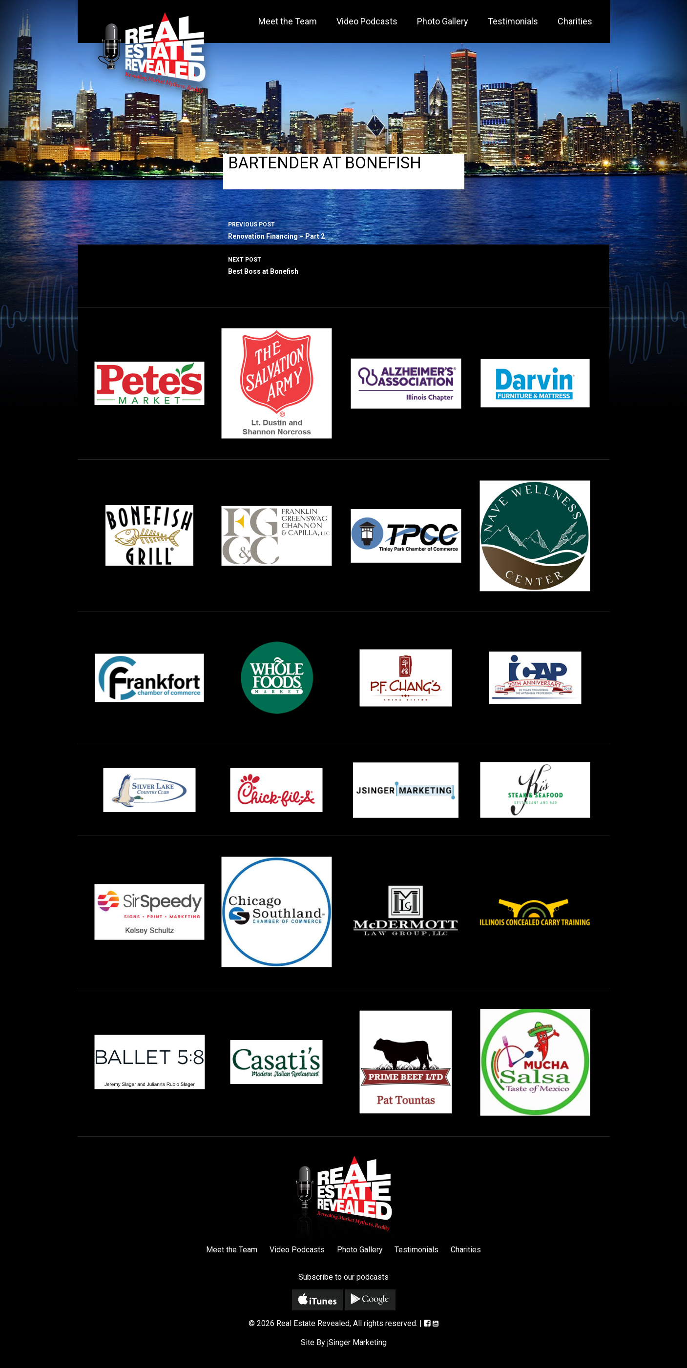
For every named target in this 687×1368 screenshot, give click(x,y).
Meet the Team (287, 21)
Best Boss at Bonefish (343, 264)
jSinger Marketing (357, 1342)
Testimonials (513, 21)
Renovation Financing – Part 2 (343, 229)
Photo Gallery (442, 21)
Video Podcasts (366, 21)
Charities (575, 21)
